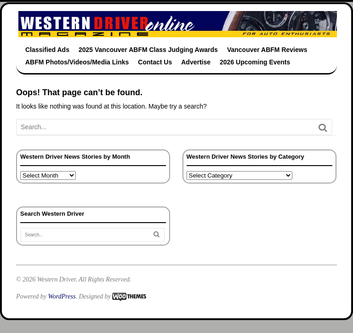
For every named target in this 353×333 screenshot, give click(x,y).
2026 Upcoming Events (255, 62)
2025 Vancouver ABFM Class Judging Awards (148, 49)
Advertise (196, 62)
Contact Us (155, 62)
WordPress (61, 296)
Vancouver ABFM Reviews (267, 49)
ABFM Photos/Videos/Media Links (77, 62)
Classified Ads (47, 49)
